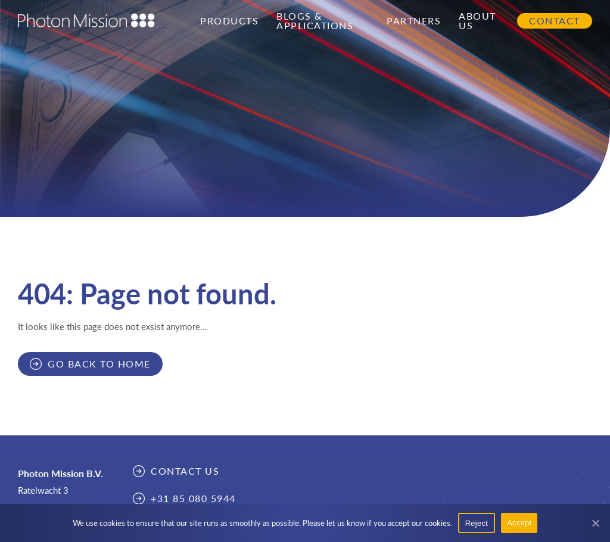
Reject (476, 523)
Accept (519, 522)
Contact (554, 21)
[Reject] (595, 523)
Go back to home (99, 363)
